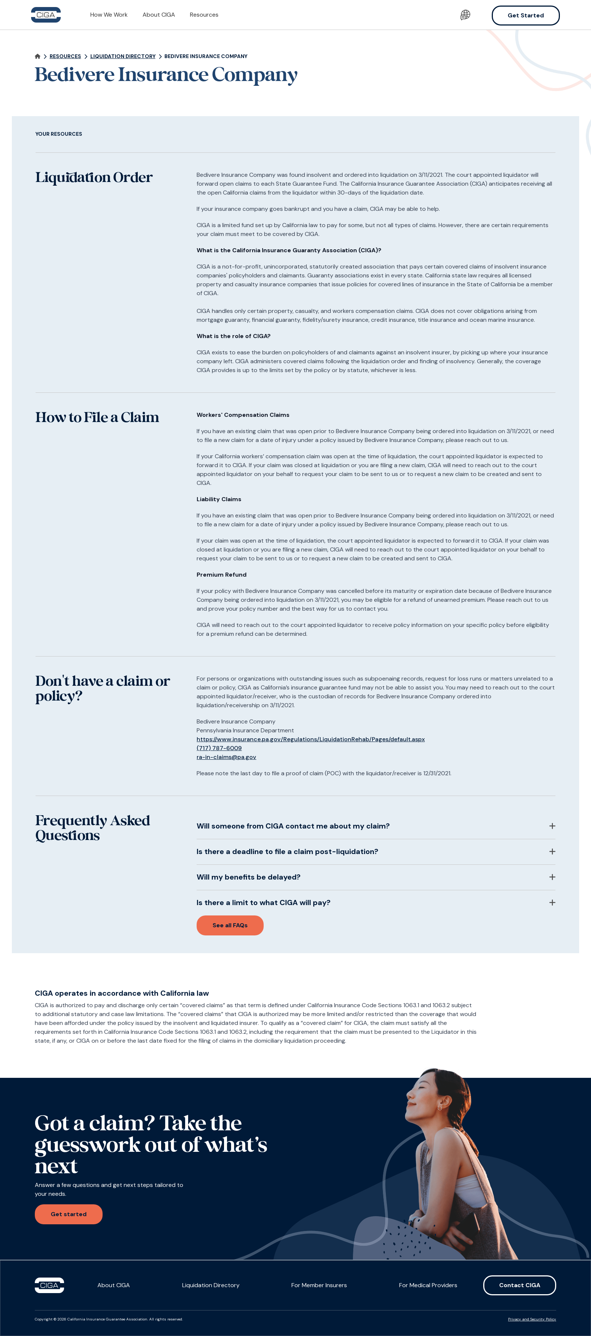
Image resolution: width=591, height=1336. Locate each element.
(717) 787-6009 (219, 748)
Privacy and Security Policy (532, 1319)
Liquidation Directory (211, 1285)
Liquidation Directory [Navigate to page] (123, 56)
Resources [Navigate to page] (65, 56)
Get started (69, 1214)
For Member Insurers (319, 1285)
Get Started (526, 15)
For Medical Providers (428, 1285)
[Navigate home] (37, 56)
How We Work (109, 14)
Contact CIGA (519, 1285)
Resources (204, 14)
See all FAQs (230, 925)
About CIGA (159, 14)
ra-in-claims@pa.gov (226, 757)
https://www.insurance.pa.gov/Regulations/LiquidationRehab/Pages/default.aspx (311, 739)
